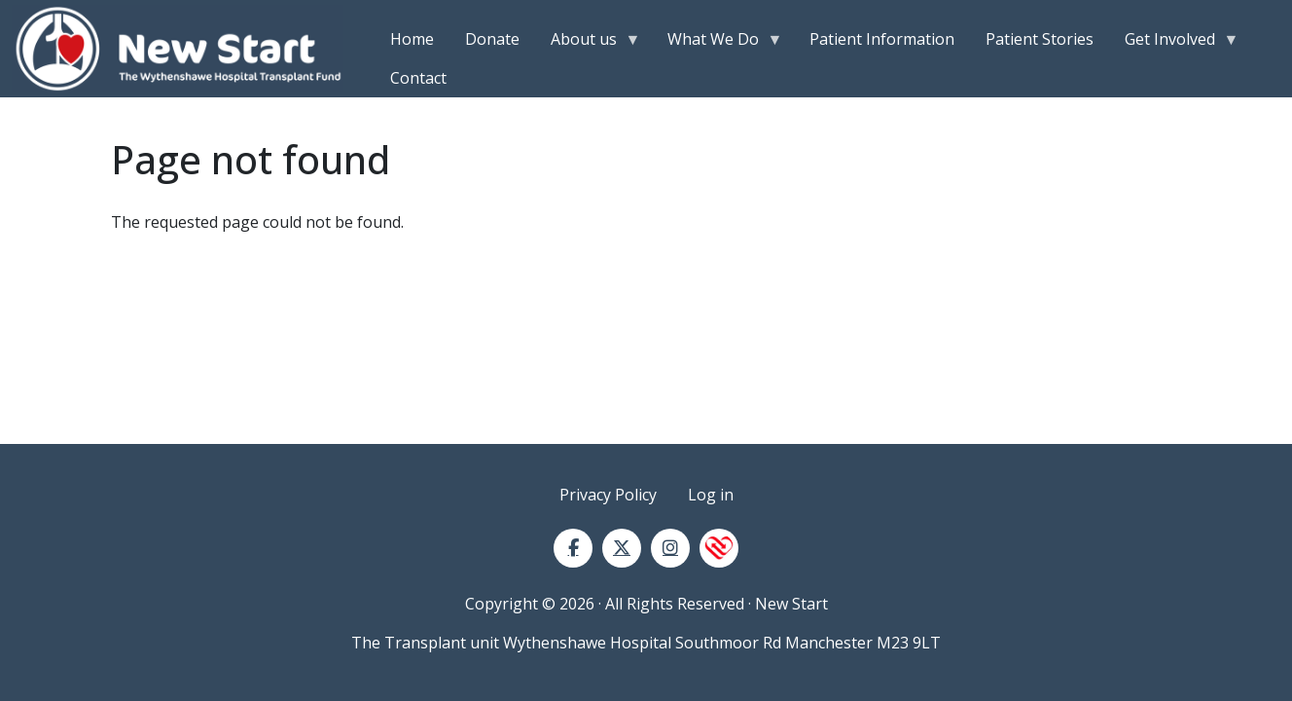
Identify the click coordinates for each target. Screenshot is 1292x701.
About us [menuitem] (587, 43)
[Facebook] (573, 548)
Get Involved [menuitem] (1173, 43)
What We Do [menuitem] (717, 43)
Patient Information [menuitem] (881, 39)
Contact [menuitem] (418, 78)
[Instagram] (670, 548)
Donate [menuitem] (492, 39)
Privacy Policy (608, 494)
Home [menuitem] (412, 39)
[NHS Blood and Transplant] (719, 548)
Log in (711, 494)
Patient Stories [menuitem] (1040, 39)
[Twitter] (621, 548)
